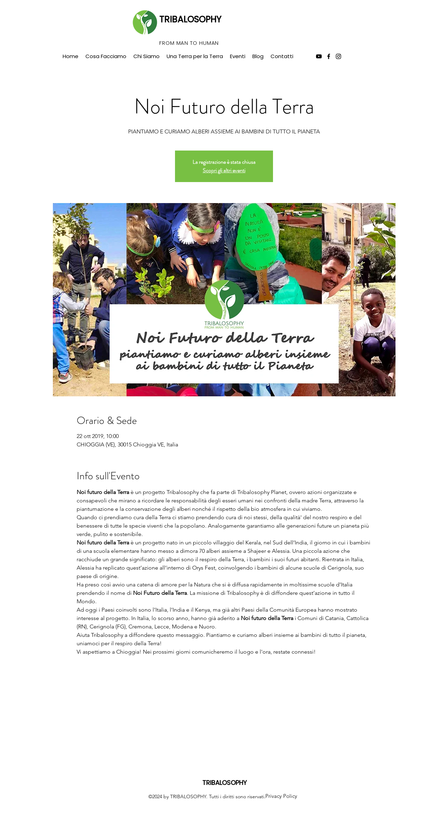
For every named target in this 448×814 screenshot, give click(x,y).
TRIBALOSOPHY (190, 19)
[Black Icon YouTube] (318, 56)
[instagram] (338, 56)
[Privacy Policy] (281, 796)
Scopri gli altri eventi (224, 170)
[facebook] (328, 56)
